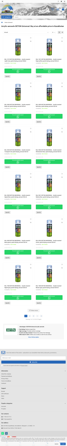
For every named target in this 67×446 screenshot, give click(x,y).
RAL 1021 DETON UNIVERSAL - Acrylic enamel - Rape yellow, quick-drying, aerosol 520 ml (49, 60)
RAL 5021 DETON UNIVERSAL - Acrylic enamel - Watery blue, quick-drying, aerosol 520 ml (49, 196)
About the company (6, 374)
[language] (61, 1)
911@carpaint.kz (7, 419)
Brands (3, 391)
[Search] (40, 17)
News (2, 396)
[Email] (33, 357)
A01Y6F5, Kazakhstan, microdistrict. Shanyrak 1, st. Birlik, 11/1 (19, 425)
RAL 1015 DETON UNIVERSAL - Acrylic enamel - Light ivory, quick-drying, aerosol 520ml (17, 60)
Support (33, 388)
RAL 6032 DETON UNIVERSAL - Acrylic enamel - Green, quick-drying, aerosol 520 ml (49, 241)
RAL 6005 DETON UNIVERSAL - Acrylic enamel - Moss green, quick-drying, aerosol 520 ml (17, 241)
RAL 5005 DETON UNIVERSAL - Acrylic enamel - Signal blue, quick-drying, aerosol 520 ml (17, 196)
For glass (3, 408)
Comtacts (3, 383)
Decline (56, 444)
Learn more (56, 441)
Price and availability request (17, 71)
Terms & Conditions (6, 381)
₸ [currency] (58, 1)
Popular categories (33, 403)
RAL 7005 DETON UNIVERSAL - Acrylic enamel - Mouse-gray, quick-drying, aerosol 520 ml (49, 286)
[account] (64, 1)
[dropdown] (2, 1)
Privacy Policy (4, 378)
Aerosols (3, 406)
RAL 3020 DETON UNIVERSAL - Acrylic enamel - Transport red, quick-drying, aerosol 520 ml (17, 150)
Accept (63, 444)
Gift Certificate (5, 393)
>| (41, 316)
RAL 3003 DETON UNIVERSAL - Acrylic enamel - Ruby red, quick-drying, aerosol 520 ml (17, 105)
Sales (2, 398)
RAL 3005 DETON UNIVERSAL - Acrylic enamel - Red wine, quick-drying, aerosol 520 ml (49, 105)
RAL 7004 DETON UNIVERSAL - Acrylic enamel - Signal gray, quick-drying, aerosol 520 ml (17, 286)
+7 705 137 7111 (40, 9)
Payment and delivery (6, 376)
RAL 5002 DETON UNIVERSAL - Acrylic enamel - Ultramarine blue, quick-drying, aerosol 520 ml (49, 150)
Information (33, 371)
